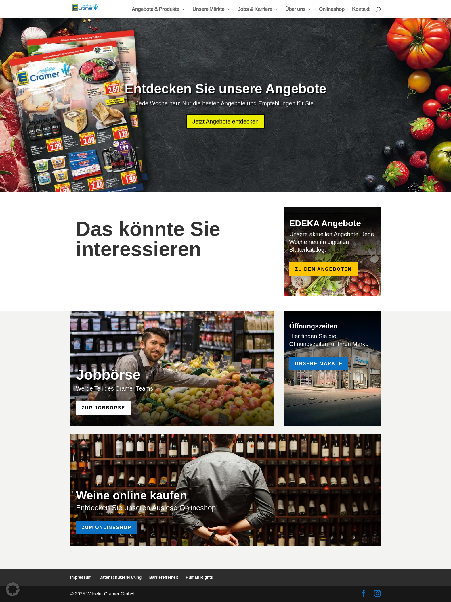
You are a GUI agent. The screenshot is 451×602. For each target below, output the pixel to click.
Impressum (81, 577)
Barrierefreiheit (163, 577)
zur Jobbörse (103, 407)
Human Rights (199, 577)
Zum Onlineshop (106, 527)
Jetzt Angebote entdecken (225, 130)
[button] (12, 589)
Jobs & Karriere (255, 9)
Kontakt (360, 9)
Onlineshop (332, 9)
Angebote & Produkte (155, 9)
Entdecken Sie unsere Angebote (225, 97)
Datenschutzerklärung (120, 577)
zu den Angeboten (323, 269)
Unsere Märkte (208, 9)
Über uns (295, 9)
